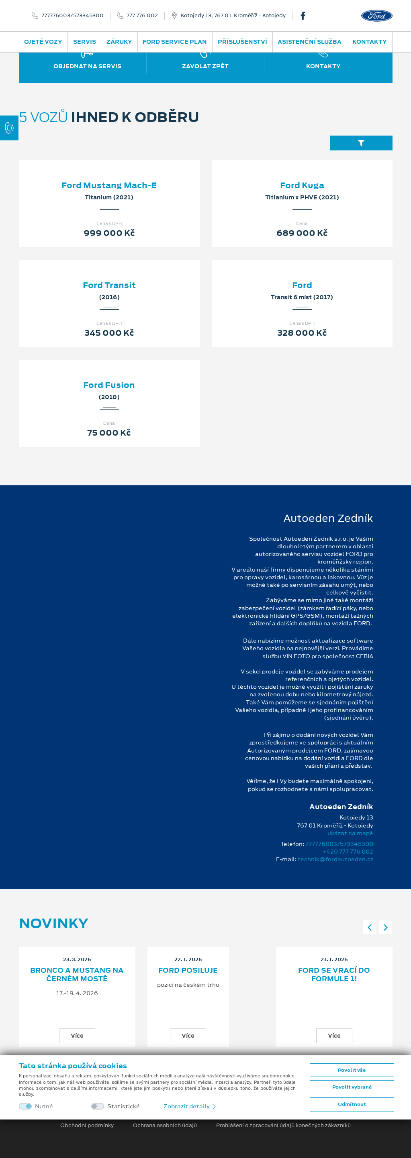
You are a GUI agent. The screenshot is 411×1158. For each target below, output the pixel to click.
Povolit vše (352, 1070)
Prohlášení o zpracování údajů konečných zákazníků (283, 1125)
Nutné (44, 1106)
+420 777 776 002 (347, 852)
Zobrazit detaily (190, 1106)
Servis (84, 42)
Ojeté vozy (43, 42)
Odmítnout (352, 1104)
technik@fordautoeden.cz (335, 859)
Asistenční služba (309, 42)
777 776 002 (142, 15)
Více (77, 1036)
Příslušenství (242, 42)
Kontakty (369, 42)
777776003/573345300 (72, 15)
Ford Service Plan (175, 42)
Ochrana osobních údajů (165, 1125)
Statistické (123, 1106)
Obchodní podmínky (87, 1125)
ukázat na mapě (350, 833)
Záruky (119, 42)
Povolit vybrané (352, 1087)
